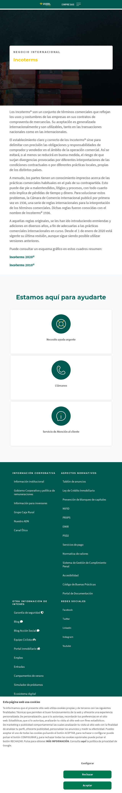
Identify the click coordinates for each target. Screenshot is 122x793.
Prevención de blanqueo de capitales (84, 499)
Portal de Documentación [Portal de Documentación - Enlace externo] (78, 593)
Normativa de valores (75, 553)
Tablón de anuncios (74, 481)
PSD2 (66, 535)
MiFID (66, 508)
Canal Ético (21, 530)
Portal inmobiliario (27, 648)
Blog (18, 621)
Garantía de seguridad (29, 612)
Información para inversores (30, 503)
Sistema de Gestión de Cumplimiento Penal (84, 564)
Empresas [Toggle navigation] (71, 4)
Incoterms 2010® (22, 265)
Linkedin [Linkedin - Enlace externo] (68, 628)
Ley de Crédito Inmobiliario (79, 490)
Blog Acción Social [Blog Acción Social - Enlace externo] (27, 630)
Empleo (18, 657)
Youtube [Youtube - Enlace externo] (68, 646)
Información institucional (29, 481)
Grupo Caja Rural (24, 512)
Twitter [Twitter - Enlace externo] (67, 619)
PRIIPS (66, 517)
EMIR (66, 526)
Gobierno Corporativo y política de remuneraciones (34, 492)
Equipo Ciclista (25, 639)
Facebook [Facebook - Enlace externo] (69, 610)
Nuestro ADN (21, 521)
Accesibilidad (70, 575)
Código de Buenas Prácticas (79, 584)
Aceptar (87, 785)
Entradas (19, 666)
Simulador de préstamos (28, 684)
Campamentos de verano (29, 675)
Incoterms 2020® (22, 257)
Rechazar (87, 774)
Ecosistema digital (25, 694)
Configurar (87, 763)
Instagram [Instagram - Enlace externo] (69, 637)
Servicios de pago (73, 544)
